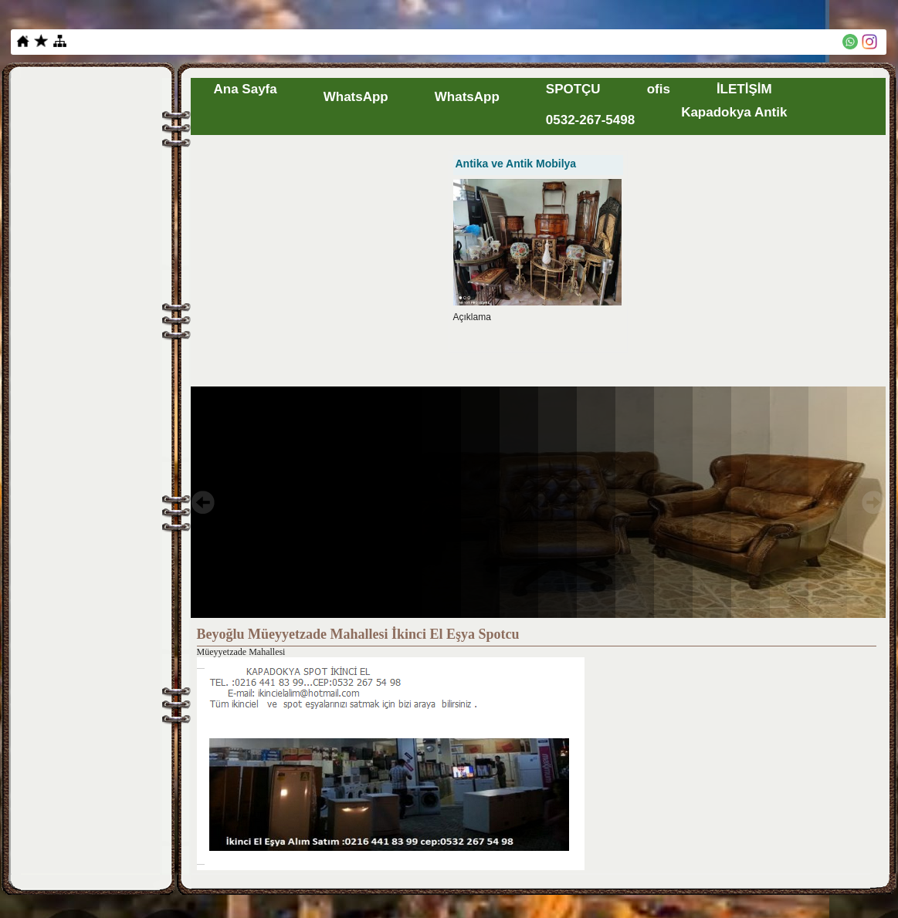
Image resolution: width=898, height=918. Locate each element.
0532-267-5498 (590, 120)
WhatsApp (356, 96)
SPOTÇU (573, 89)
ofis (658, 89)
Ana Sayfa (245, 89)
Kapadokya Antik (734, 112)
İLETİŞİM (744, 89)
